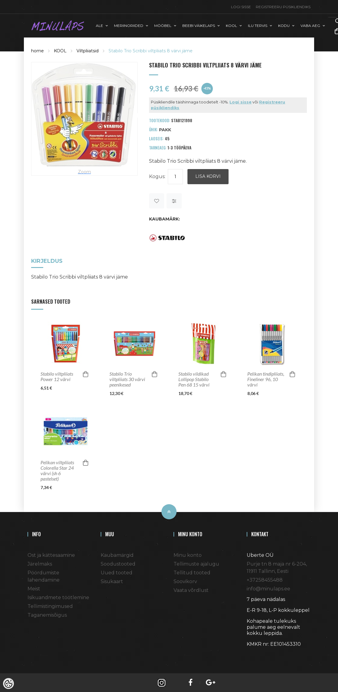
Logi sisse (241, 7)
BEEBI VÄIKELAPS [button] (198, 25)
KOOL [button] (231, 25)
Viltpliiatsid (87, 50)
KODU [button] (284, 25)
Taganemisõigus (47, 614)
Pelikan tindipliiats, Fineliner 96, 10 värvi (265, 378)
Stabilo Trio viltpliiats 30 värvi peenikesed (127, 378)
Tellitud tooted (192, 572)
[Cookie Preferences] (8, 683)
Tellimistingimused (50, 606)
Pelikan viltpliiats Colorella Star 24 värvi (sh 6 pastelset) (57, 470)
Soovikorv (185, 581)
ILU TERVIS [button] (257, 25)
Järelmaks (40, 563)
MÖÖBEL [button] (162, 25)
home (37, 50)
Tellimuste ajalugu (196, 563)
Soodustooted (118, 563)
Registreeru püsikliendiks (283, 7)
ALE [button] (99, 25)
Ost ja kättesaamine (51, 554)
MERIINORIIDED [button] (128, 25)
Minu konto (188, 554)
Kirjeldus (47, 261)
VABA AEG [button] (310, 25)
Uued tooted (116, 572)
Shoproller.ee (257, 654)
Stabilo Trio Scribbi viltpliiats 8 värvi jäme (151, 50)
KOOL (60, 50)
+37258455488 (265, 579)
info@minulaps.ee (268, 588)
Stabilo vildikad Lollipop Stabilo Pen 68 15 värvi (194, 378)
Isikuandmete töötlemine (58, 597)
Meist (34, 588)
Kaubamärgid (117, 554)
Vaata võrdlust (191, 589)
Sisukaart (112, 581)
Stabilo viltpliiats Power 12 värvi (57, 375)
